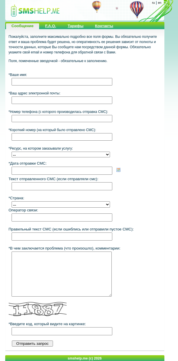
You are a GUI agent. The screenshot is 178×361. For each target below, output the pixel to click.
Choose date (118, 170)
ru (153, 2)
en (160, 2)
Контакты (104, 26)
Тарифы (76, 26)
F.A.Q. (50, 26)
